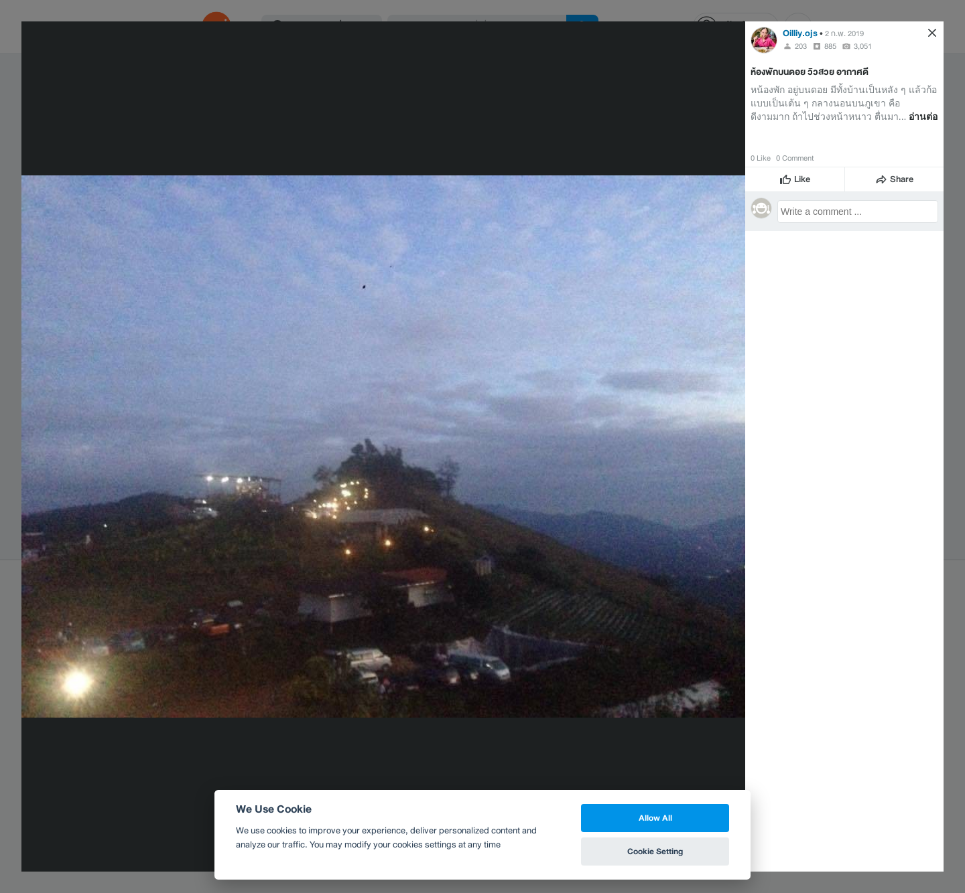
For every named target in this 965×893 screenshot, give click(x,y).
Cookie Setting (655, 851)
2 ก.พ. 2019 (844, 33)
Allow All (655, 817)
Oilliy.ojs (800, 33)
